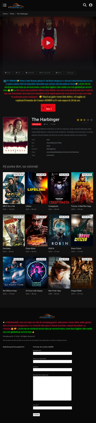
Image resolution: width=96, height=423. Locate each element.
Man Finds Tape (54, 291)
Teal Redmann (74, 152)
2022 (48, 146)
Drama (49, 143)
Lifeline (28, 206)
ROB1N (51, 248)
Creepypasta (53, 206)
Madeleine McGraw (62, 152)
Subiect (52, 368)
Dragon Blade (76, 291)
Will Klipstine (51, 149)
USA (48, 140)
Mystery (54, 143)
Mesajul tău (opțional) (52, 387)
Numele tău (52, 352)
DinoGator (7, 248)
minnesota (50, 155)
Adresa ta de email (52, 360)
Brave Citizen (76, 248)
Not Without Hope (10, 291)
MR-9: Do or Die (9, 206)
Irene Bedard (51, 152)
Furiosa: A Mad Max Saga (81, 206)
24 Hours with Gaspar (34, 291)
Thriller (59, 143)
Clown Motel (30, 248)
